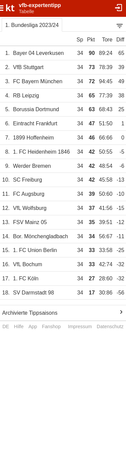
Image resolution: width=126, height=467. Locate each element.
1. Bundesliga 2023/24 (31, 25)
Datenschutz (110, 326)
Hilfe (19, 326)
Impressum (80, 326)
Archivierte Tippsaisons (29, 313)
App (33, 326)
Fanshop (51, 326)
